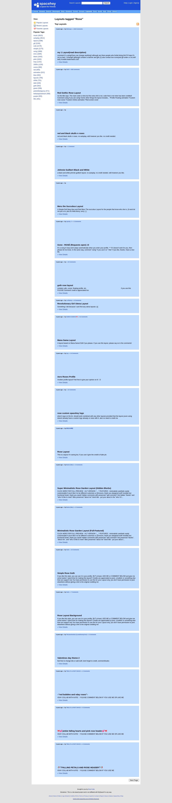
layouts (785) (38, 78)
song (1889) (37, 51)
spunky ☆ (69, 221)
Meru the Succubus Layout (70, 206)
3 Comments (79, 464)
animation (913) (39, 72)
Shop (109, 11)
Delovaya (68, 29)
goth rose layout (65, 285)
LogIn (130, 3)
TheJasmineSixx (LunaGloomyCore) (76, 634)
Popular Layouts (41, 23)
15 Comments (75, 549)
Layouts (89, 11)
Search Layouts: (75, 3)
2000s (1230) (38, 64)
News (55, 796)
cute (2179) (37, 46)
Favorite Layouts (41, 29)
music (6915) (38, 35)
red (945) (36, 70)
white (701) (37, 80)
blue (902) (37, 75)
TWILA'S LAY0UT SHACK (73, 671)
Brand (67, 796)
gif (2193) (36, 43)
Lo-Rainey (69, 300)
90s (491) (36, 99)
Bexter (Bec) (69, 464)
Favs (95, 11)
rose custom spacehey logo (70, 413)
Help (125, 3)
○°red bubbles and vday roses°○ (72, 694)
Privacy (86, 796)
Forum (75, 11)
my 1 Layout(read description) (71, 52)
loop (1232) (37, 62)
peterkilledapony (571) (41, 91)
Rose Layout (63, 452)
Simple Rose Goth (66, 573)
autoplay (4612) (39, 38)
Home (36, 11)
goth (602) (37, 86)
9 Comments (86, 707)
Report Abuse (104, 796)
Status (111, 796)
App (104, 11)
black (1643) (37, 57)
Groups (81, 11)
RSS (76, 796)
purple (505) (37, 96)
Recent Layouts (41, 26)
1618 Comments (78, 29)
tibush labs (91, 789)
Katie (67, 549)
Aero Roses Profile (66, 377)
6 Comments (77, 300)
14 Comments (74, 353)
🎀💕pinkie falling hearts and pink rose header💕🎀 (82, 731)
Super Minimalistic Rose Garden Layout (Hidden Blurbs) (84, 488)
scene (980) (37, 67)
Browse (42, 11)
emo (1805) (37, 54)
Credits (72, 796)
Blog (62, 11)
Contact (96, 796)
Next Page (134, 780)
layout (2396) (38, 41)
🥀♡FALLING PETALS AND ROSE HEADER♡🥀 (80, 767)
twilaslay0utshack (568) (41, 94)
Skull (67, 69)
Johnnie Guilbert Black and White (73, 170)
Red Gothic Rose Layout (69, 93)
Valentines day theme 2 (68, 658)
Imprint (91, 796)
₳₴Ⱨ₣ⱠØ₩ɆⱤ (69, 428)
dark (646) (37, 83)
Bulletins (69, 11)
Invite (100, 11)
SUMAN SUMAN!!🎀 (72, 316)
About (114, 11)
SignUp (136, 3)
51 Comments (83, 316)
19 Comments (72, 262)
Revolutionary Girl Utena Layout (72, 303)
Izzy (67, 353)
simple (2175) (38, 49)
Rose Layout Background (69, 615)
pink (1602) (37, 59)
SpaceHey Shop (118, 796)
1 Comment (71, 146)
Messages (56, 11)
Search (106, 3)
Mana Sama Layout (66, 340)
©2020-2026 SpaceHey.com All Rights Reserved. (86, 799)
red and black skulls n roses (70, 133)
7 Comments (74, 592)
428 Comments (75, 69)
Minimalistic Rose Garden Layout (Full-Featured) (80, 530)
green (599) (37, 88)
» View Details (62, 62)
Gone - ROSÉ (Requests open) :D (73, 245)
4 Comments (86, 744)
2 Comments (77, 221)
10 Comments (72, 389)
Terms (81, 796)
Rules (59, 796)
